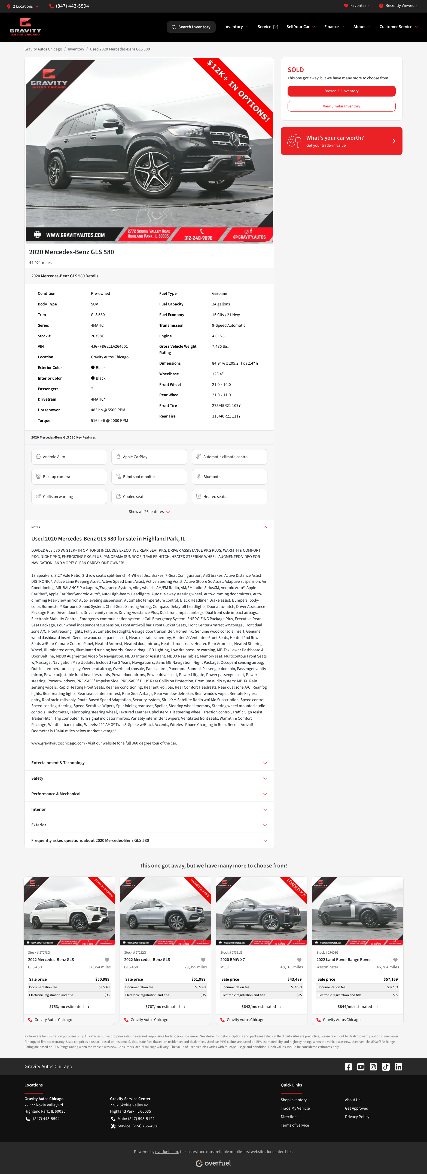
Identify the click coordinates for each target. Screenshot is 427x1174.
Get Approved (356, 1108)
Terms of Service (295, 1125)
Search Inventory (191, 27)
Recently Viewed (396, 5)
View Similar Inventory (341, 106)
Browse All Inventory (342, 91)
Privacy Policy (357, 1117)
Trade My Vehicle (295, 1108)
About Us (352, 1100)
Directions (289, 1117)
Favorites (355, 5)
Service (268, 27)
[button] (24, 6)
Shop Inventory (294, 1100)
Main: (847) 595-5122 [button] (133, 1119)
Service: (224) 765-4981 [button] (135, 1126)
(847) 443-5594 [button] (69, 6)
